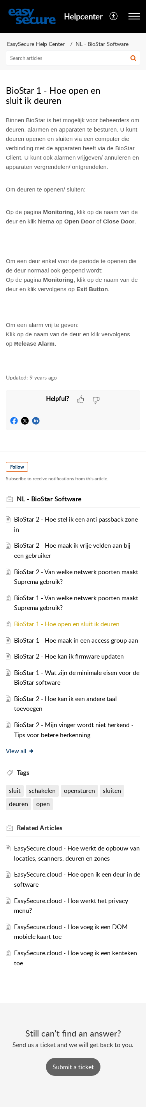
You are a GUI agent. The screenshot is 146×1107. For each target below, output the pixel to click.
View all (20, 751)
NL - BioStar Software (102, 43)
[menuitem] (114, 16)
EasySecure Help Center (36, 43)
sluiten (112, 790)
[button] (114, 16)
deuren (18, 804)
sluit (15, 790)
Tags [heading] (23, 772)
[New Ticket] (73, 1067)
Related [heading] (39, 828)
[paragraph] (73, 239)
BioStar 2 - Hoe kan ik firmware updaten (69, 656)
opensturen (79, 790)
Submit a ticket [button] (73, 1067)
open (43, 804)
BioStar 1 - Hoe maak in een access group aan (76, 640)
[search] (73, 58)
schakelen (42, 790)
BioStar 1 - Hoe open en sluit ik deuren (67, 624)
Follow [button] (17, 467)
